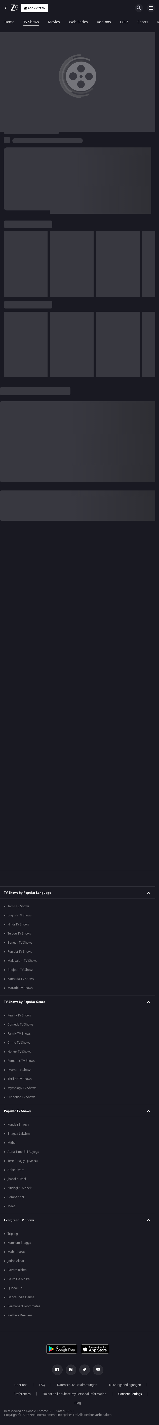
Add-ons (104, 22)
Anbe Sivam (16, 1170)
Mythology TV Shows (22, 1088)
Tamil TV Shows (18, 906)
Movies (54, 22)
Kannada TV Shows (21, 979)
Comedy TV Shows (20, 1024)
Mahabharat (16, 1252)
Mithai (12, 1142)
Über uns (20, 1385)
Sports (142, 22)
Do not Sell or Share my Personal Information (74, 1394)
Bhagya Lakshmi (19, 1133)
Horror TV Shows (19, 1051)
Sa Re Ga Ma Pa (19, 1279)
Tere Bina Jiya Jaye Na (23, 1161)
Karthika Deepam (20, 1315)
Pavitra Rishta (17, 1270)
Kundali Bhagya (18, 1124)
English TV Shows (20, 915)
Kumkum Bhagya (19, 1243)
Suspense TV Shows (21, 1097)
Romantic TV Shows (21, 1061)
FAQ (42, 1385)
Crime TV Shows (19, 1042)
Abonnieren (34, 8)
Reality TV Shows (19, 1015)
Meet (11, 1206)
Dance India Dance (21, 1297)
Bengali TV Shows (20, 942)
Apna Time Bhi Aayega (23, 1152)
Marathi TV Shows (20, 988)
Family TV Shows (19, 1033)
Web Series (78, 22)
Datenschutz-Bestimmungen (77, 1385)
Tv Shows (31, 22)
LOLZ (124, 22)
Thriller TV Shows (20, 1079)
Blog (77, 1403)
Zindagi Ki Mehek (19, 1188)
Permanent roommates (24, 1306)
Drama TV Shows (19, 1070)
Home (9, 22)
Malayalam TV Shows (22, 960)
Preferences (22, 1394)
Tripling (13, 1233)
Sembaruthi (16, 1197)
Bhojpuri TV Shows (20, 970)
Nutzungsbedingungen (125, 1385)
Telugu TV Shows (19, 933)
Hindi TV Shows (18, 924)
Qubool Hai (15, 1288)
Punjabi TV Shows (20, 951)
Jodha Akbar (16, 1261)
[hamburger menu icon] (151, 8)
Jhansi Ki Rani (17, 1179)
